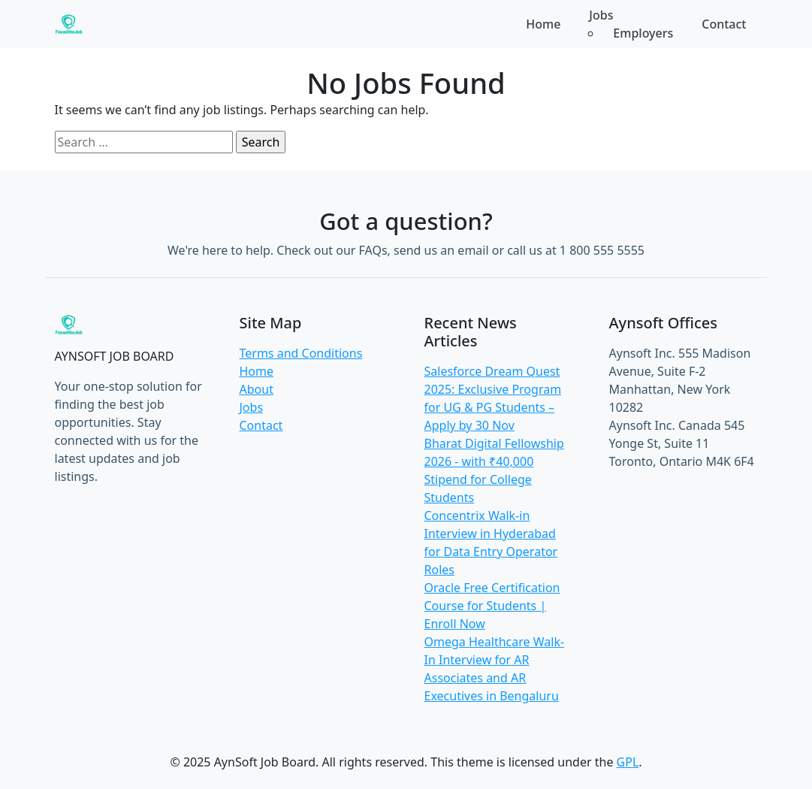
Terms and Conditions (301, 353)
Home (543, 24)
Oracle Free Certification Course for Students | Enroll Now (492, 605)
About (256, 389)
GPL (628, 762)
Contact (724, 24)
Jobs (252, 407)
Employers (643, 33)
